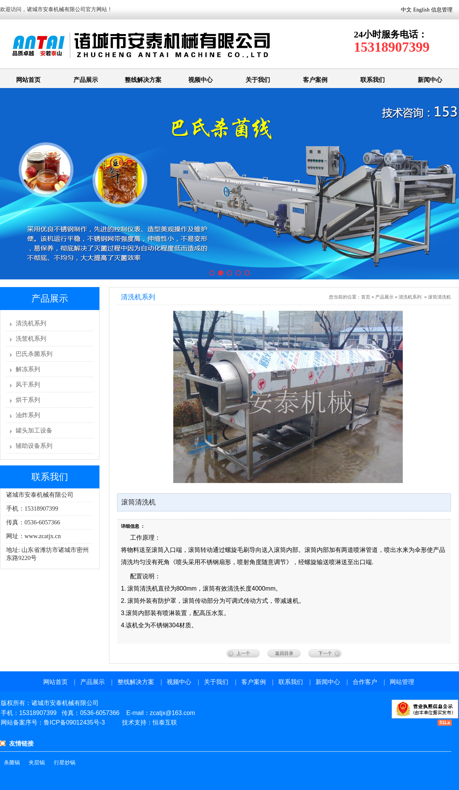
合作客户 (365, 682)
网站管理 (402, 682)
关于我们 (258, 80)
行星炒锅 (64, 763)
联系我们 (372, 80)
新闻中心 (430, 80)
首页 (365, 297)
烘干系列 (28, 400)
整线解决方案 (143, 80)
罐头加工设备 (34, 430)
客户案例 (315, 80)
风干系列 (28, 384)
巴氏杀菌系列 (34, 354)
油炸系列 (28, 415)
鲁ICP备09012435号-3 (74, 722)
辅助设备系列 (34, 445)
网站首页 (28, 80)
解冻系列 (28, 369)
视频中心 (200, 80)
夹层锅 (37, 763)
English (421, 10)
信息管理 (441, 10)
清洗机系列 (31, 323)
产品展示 (85, 80)
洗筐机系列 (31, 338)
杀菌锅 (12, 763)
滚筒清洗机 (439, 297)
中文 (406, 10)
